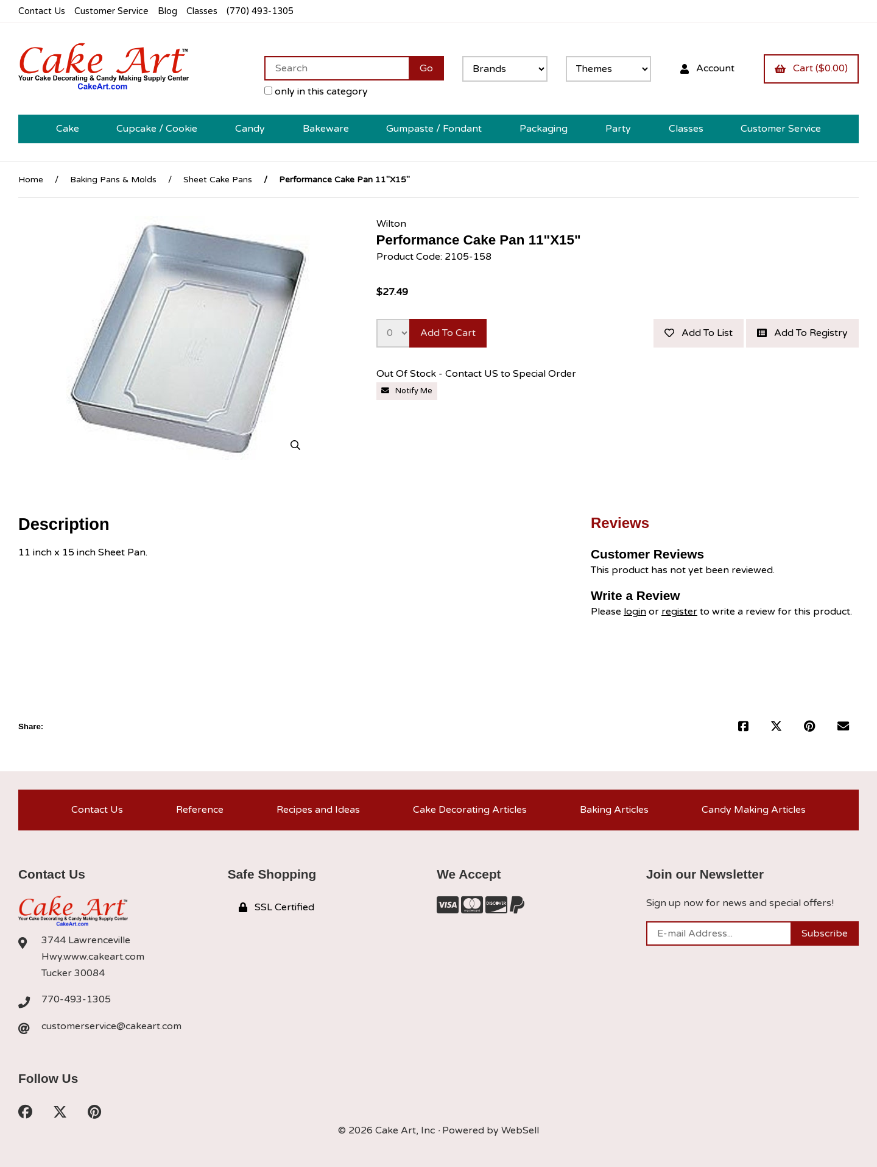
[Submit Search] (426, 68)
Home (30, 179)
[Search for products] (336, 68)
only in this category (316, 91)
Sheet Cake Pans (217, 179)
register (679, 611)
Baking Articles (614, 810)
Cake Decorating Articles (470, 810)
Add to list (698, 333)
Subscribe (824, 933)
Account (707, 68)
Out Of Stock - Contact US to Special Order (477, 374)
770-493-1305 (76, 999)
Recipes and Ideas (318, 810)
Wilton (391, 224)
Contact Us (41, 11)
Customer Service (111, 11)
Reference (200, 810)
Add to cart (448, 333)
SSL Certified (276, 907)
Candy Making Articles (754, 810)
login (635, 611)
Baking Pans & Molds (113, 179)
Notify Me (406, 391)
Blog (167, 11)
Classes (201, 11)
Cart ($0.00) (811, 68)
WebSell (520, 1130)
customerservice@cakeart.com (111, 1026)
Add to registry (802, 333)
